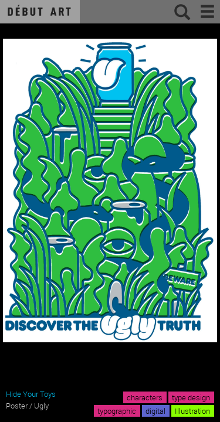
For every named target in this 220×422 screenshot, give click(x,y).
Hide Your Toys (31, 394)
